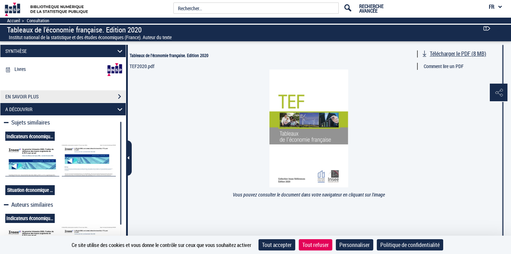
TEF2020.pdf (142, 66)
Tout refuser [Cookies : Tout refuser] (315, 245)
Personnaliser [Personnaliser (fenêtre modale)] (354, 245)
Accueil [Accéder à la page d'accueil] (13, 21)
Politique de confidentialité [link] (410, 245)
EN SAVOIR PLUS (65, 97)
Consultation (38, 21)
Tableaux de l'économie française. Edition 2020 (169, 55)
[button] (498, 93)
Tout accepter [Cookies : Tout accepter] (277, 245)
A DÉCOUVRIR (64, 109)
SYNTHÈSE (64, 51)
